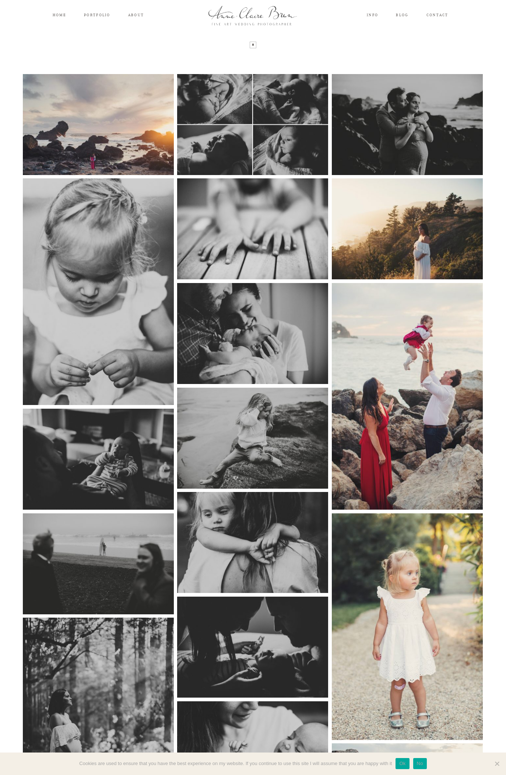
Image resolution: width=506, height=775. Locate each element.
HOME (59, 15)
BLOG (402, 15)
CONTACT (437, 15)
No (420, 763)
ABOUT (136, 15)
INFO (372, 15)
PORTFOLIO (97, 15)
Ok (402, 763)
